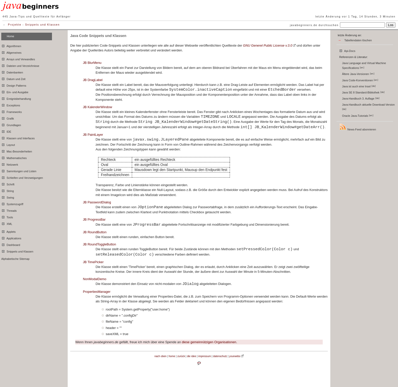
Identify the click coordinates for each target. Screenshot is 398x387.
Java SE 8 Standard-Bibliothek (363, 92)
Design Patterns (13, 85)
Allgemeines (11, 52)
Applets (8, 231)
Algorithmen (11, 45)
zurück (181, 356)
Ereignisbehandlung (16, 98)
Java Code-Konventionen (360, 80)
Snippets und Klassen (42, 24)
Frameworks (11, 111)
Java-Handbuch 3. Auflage (360, 98)
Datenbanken (12, 71)
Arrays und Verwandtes (18, 58)
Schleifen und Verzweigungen (22, 177)
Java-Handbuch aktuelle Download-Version (368, 106)
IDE (6, 131)
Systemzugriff (12, 203)
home (172, 356)
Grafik (7, 117)
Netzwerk (9, 164)
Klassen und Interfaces (18, 137)
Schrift (7, 183)
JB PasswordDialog (97, 202)
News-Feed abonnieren (357, 127)
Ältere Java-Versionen (358, 73)
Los (391, 25)
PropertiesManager (97, 292)
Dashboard (10, 244)
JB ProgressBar (94, 219)
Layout (8, 144)
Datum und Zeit (13, 78)
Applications (11, 237)
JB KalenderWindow (97, 107)
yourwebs (234, 356)
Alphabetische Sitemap (15, 258)
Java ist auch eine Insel (359, 86)
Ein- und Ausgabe (14, 91)
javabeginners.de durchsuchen (314, 25)
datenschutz (220, 356)
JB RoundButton (94, 232)
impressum (204, 356)
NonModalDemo (94, 279)
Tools (7, 216)
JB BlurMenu (92, 63)
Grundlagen (11, 124)
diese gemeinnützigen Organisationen (209, 342)
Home (10, 36)
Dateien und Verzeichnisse (20, 65)
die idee (191, 356)
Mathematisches (14, 157)
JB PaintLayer (93, 135)
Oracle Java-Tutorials (357, 115)
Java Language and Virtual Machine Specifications (364, 65)
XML (6, 223)
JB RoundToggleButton (99, 244)
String (7, 190)
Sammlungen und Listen (18, 170)
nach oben (160, 356)
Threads (9, 210)
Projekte (15, 24)
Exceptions (10, 104)
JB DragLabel (93, 80)
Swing (7, 197)
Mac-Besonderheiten (16, 150)
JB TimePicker (93, 262)
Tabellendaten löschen (358, 40)
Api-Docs (347, 50)
